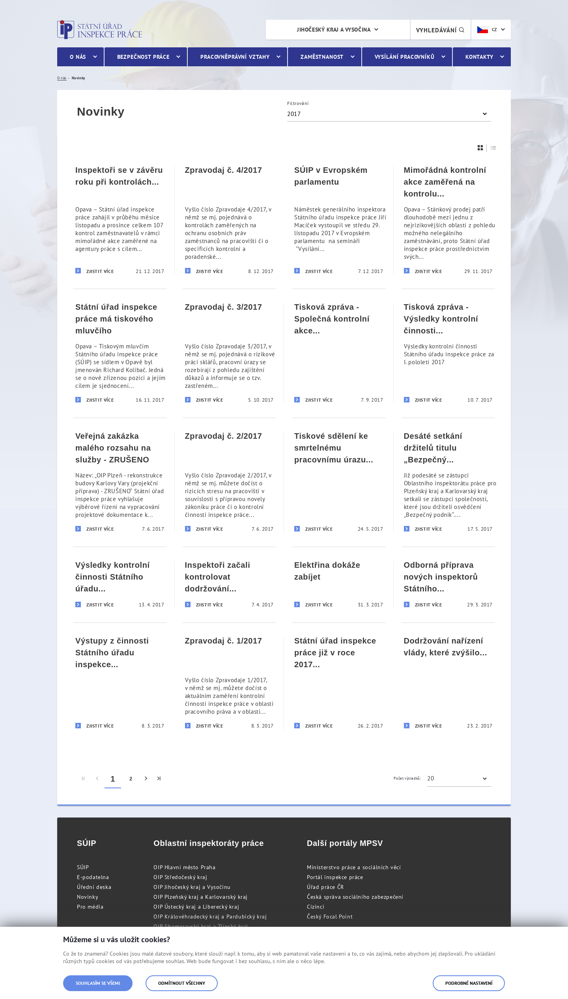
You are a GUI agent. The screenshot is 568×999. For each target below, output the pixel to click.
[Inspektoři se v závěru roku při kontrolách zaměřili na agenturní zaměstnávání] (120, 220)
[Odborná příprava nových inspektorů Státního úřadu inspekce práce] (448, 584)
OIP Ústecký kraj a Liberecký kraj (196, 906)
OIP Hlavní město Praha (184, 867)
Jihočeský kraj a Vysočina (333, 29)
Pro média (90, 906)
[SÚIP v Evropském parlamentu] (339, 220)
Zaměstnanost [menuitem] (322, 56)
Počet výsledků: (407, 778)
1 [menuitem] (112, 779)
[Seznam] (493, 147)
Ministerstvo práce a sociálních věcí (354, 867)
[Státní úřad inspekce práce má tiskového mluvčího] (120, 352)
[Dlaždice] (480, 147)
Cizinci (315, 906)
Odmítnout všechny (181, 983)
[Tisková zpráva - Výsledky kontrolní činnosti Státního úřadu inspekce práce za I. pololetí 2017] (448, 352)
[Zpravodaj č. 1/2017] (229, 682)
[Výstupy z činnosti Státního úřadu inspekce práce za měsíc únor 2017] (120, 682)
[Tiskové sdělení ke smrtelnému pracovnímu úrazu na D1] (339, 481)
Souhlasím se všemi (98, 983)
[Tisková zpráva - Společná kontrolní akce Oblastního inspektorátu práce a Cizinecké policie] (339, 352)
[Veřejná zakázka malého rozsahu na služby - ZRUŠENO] (120, 481)
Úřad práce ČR (325, 886)
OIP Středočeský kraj (180, 877)
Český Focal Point (330, 916)
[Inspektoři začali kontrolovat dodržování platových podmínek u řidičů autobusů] (229, 584)
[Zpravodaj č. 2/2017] (229, 481)
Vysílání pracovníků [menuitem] (405, 56)
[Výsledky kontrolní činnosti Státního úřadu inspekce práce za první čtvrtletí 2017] (120, 584)
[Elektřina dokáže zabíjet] (339, 584)
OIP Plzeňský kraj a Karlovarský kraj (200, 896)
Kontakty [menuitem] (479, 56)
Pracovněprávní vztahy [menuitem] (235, 56)
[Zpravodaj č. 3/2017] (229, 352)
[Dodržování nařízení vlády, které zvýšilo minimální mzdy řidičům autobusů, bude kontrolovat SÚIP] (448, 682)
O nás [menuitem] (78, 56)
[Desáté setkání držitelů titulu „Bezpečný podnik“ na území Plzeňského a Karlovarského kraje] (448, 481)
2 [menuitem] (131, 779)
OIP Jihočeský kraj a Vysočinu (191, 886)
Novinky (87, 896)
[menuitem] (84, 778)
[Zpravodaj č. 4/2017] (229, 220)
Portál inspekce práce (335, 877)
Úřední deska (94, 886)
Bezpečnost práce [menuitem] (143, 56)
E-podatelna (93, 877)
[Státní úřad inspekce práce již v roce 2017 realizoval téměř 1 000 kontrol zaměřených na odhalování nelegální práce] (339, 682)
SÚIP (83, 867)
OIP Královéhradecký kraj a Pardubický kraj (210, 916)
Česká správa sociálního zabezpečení (355, 896)
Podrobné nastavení (468, 983)
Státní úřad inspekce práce (99, 29)
